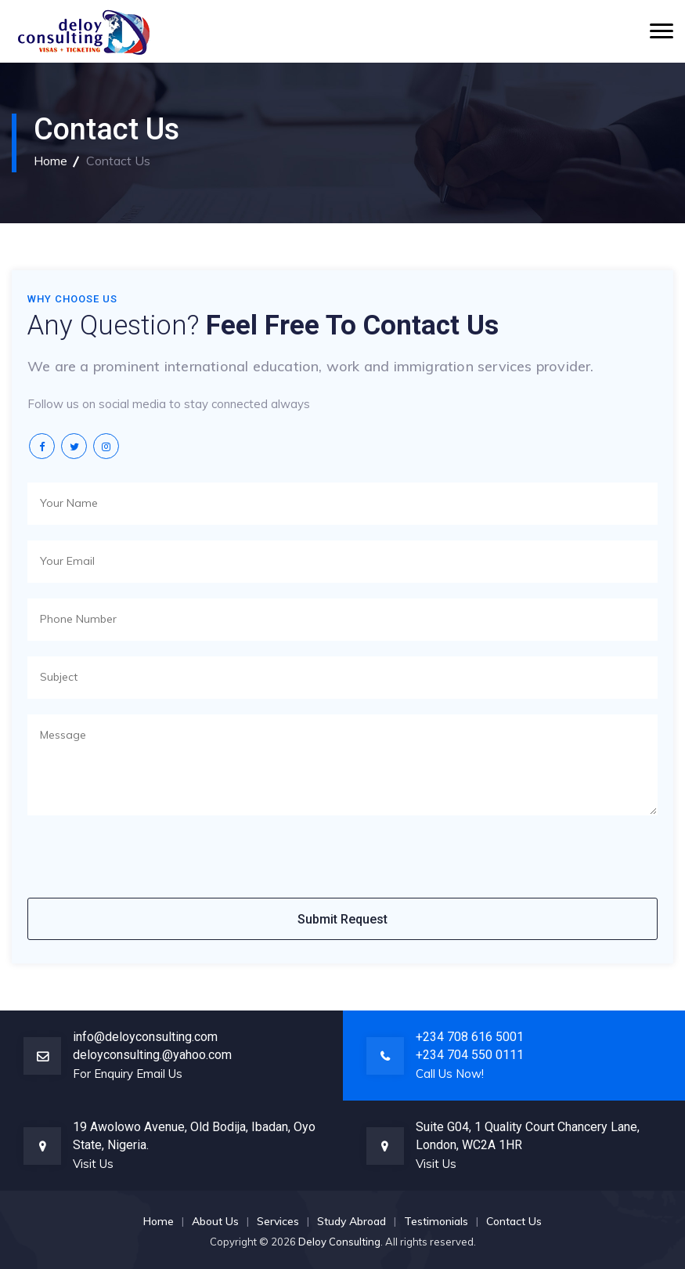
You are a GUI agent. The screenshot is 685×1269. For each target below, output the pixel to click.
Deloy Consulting (339, 1241)
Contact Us (514, 1221)
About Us (215, 1221)
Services (278, 1221)
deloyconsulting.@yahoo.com (152, 1054)
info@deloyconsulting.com (145, 1036)
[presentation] (146, 861)
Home (50, 160)
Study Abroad (351, 1221)
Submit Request (342, 919)
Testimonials (436, 1221)
